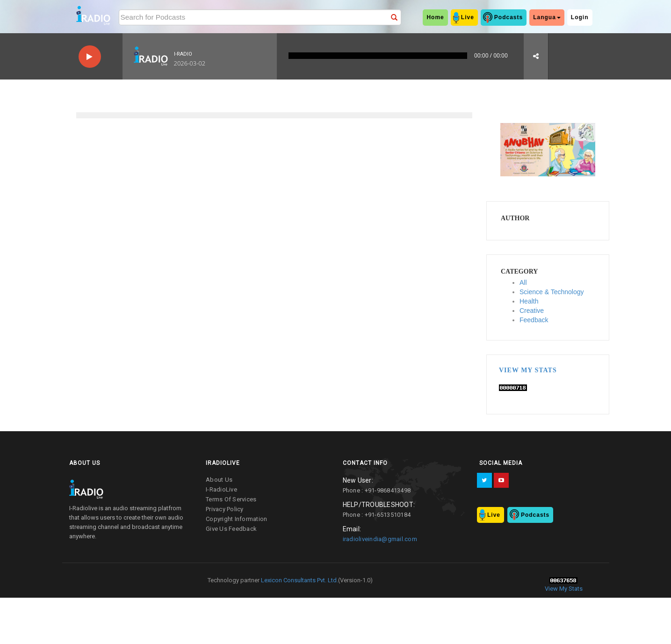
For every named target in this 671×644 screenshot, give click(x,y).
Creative (531, 310)
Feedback (533, 320)
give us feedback (231, 528)
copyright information (236, 518)
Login (580, 17)
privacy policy (225, 509)
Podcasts (508, 17)
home (435, 17)
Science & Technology (551, 292)
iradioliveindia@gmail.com (380, 539)
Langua (547, 17)
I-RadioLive (221, 489)
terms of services (231, 499)
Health (528, 301)
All (523, 282)
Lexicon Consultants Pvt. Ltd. (299, 580)
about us (219, 479)
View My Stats (528, 370)
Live (467, 17)
